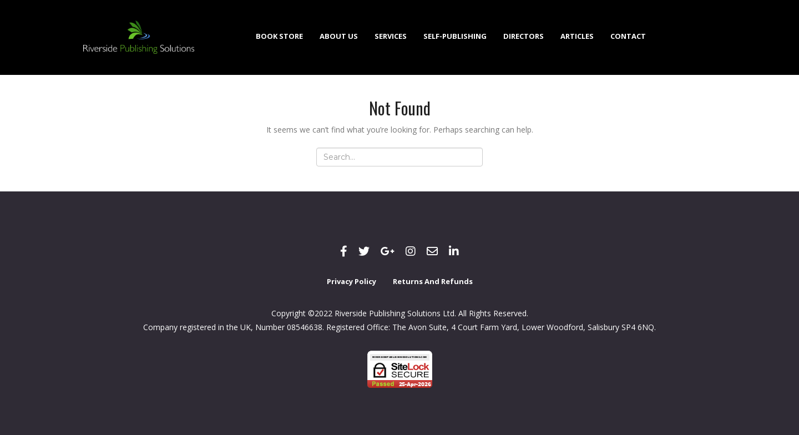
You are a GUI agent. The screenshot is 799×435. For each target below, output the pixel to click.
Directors (523, 36)
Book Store (279, 36)
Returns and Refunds (433, 281)
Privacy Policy (351, 281)
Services (391, 36)
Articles (577, 36)
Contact (628, 36)
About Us (339, 36)
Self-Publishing (455, 36)
